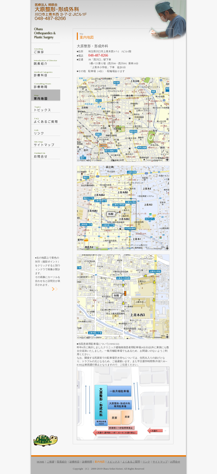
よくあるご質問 (131, 461)
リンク (146, 461)
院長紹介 (62, 461)
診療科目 (74, 461)
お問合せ (175, 461)
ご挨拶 (50, 461)
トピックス (113, 461)
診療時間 (87, 461)
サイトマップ (160, 461)
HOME (40, 461)
